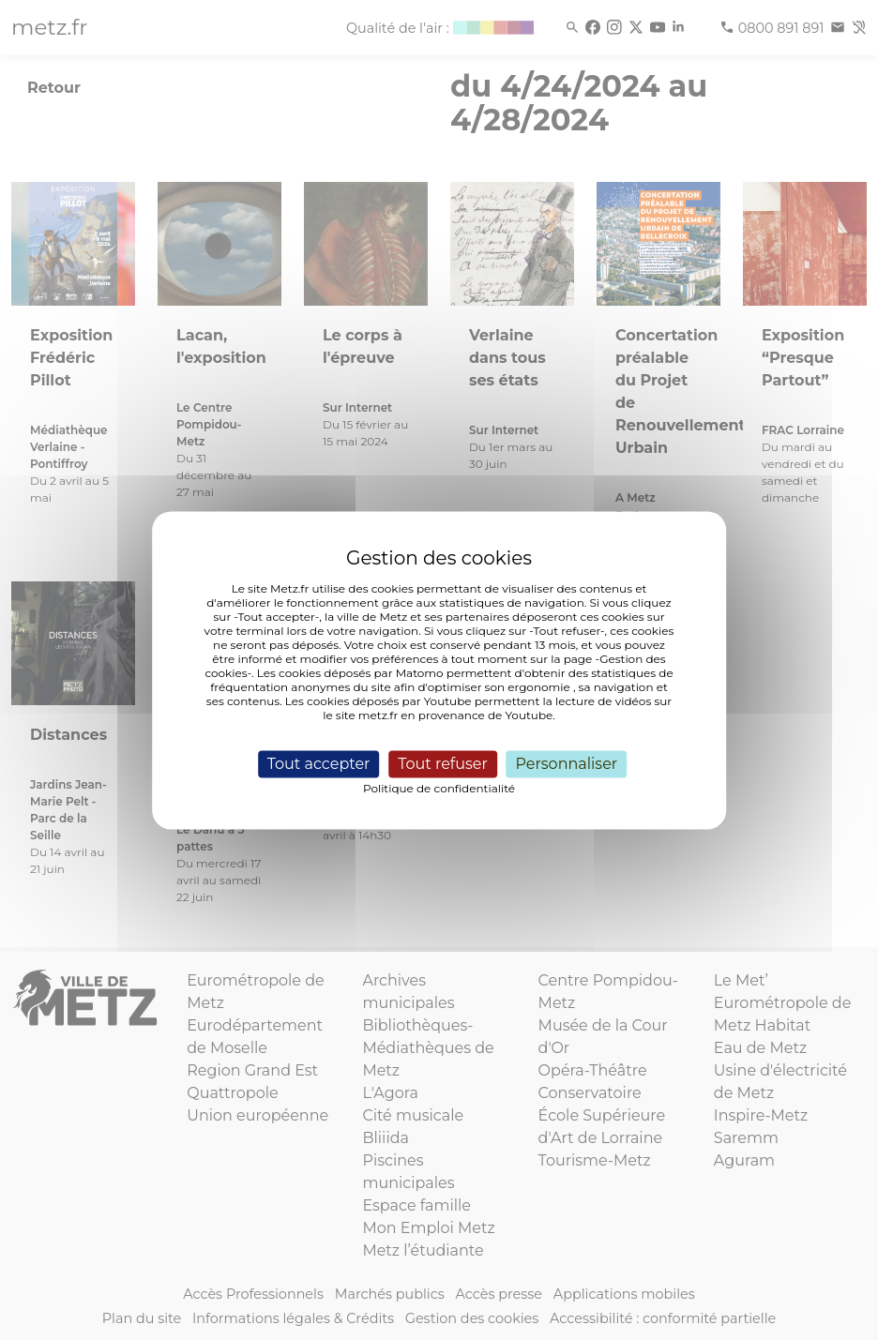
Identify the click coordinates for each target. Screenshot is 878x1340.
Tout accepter (319, 764)
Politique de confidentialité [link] (439, 788)
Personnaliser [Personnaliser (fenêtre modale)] (566, 764)
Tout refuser (443, 764)
